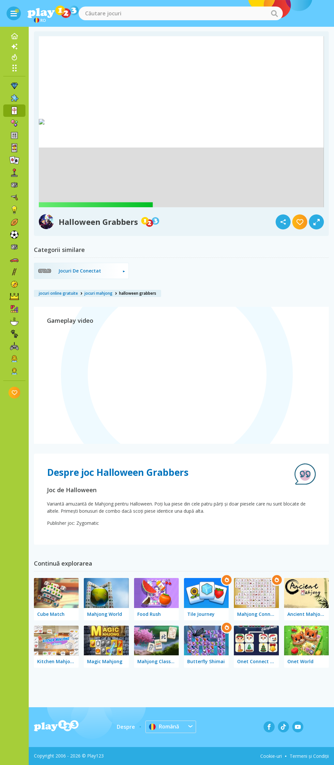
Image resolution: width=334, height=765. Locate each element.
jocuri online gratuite (58, 293)
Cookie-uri (271, 756)
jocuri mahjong (98, 293)
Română (164, 726)
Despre (126, 726)
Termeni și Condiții (309, 756)
